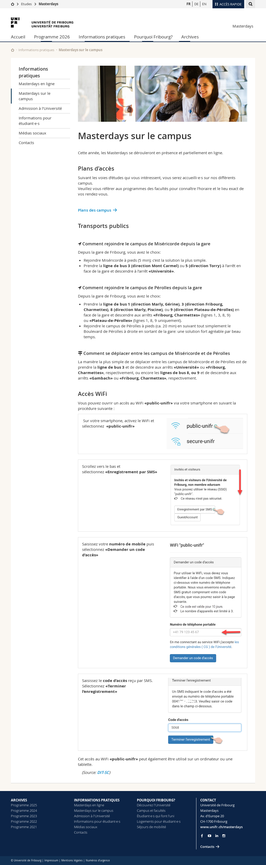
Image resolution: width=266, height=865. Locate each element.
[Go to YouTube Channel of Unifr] (209, 835)
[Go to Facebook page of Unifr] (202, 835)
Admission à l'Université (40, 108)
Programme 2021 (24, 827)
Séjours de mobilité (151, 827)
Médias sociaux (32, 133)
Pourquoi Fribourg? (153, 37)
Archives (190, 37)
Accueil (18, 37)
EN (204, 4)
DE (196, 4)
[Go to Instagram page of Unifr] (223, 835)
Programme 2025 (24, 805)
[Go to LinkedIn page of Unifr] (216, 835)
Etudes (26, 4)
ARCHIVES (19, 800)
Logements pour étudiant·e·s (159, 821)
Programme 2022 (24, 821)
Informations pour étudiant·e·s (35, 120)
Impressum (51, 860)
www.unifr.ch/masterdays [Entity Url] (221, 827)
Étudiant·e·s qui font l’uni (155, 816)
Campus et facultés (151, 810)
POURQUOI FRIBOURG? (156, 800)
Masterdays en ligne (37, 83)
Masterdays (48, 4)
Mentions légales (72, 860)
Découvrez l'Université (153, 805)
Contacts (26, 142)
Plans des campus (94, 210)
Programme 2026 (52, 37)
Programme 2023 (24, 816)
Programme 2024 (24, 810)
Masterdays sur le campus (34, 96)
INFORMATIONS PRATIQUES (96, 800)
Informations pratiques (102, 37)
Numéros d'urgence (98, 860)
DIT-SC (103, 772)
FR (189, 4)
